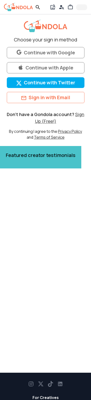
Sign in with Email (45, 97)
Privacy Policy (70, 131)
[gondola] (18, 7)
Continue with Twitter (45, 82)
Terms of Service (49, 137)
